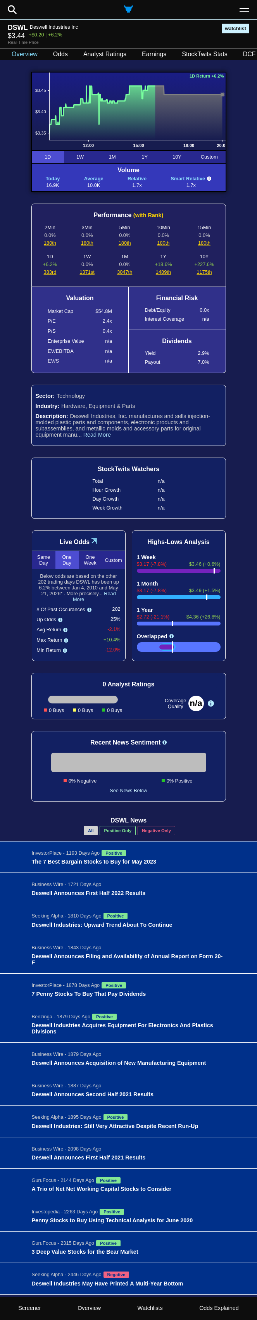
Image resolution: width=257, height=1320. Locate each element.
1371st (86, 272)
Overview (89, 1308)
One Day (66, 560)
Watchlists (150, 1308)
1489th (163, 272)
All (90, 830)
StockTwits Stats (204, 54)
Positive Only (117, 830)
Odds (60, 54)
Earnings (154, 54)
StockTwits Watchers (128, 469)
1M (112, 157)
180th (50, 243)
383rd (50, 272)
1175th (204, 272)
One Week (90, 560)
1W (80, 157)
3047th (124, 272)
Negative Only (156, 830)
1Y (144, 157)
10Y (176, 157)
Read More (97, 435)
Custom (209, 157)
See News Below (128, 790)
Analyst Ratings (104, 54)
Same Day (43, 560)
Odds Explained (219, 1308)
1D (48, 157)
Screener (29, 1308)
